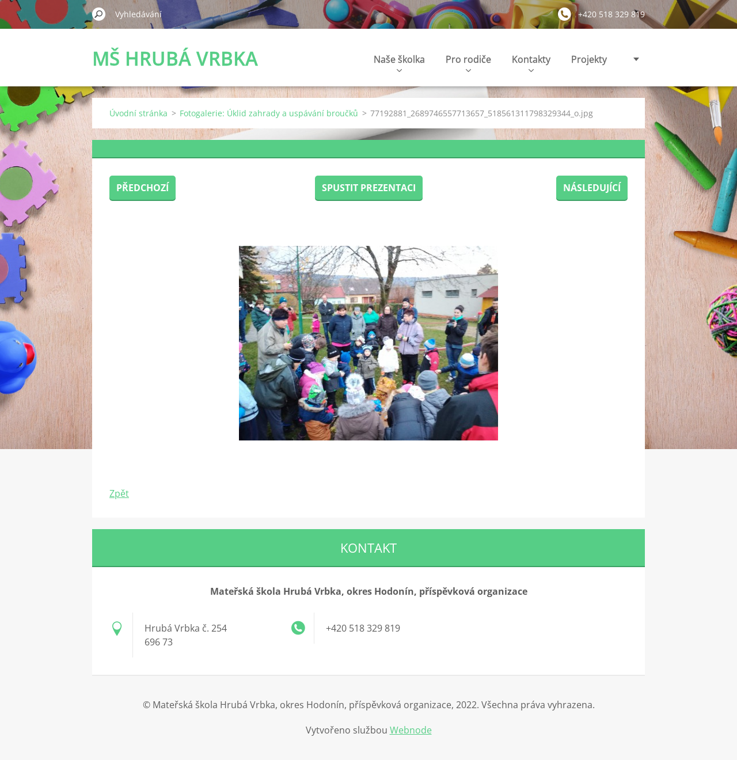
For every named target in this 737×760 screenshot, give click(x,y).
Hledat (99, 13)
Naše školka (399, 62)
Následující (592, 187)
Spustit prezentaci (369, 187)
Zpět (119, 493)
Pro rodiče (468, 62)
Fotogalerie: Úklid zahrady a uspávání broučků (269, 113)
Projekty (589, 59)
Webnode (411, 730)
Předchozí (142, 187)
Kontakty (531, 62)
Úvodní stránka (138, 113)
